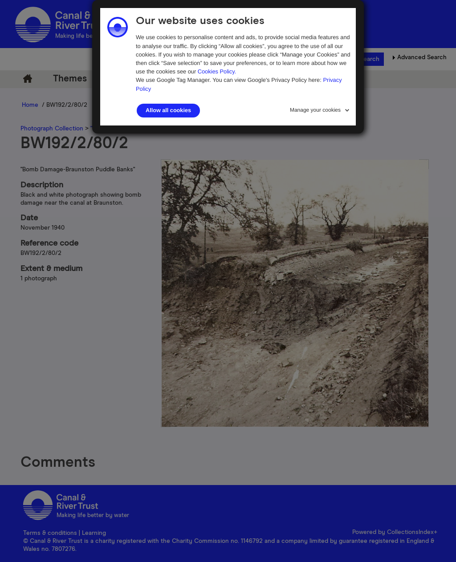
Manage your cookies (315, 110)
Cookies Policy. (217, 71)
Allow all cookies (168, 110)
